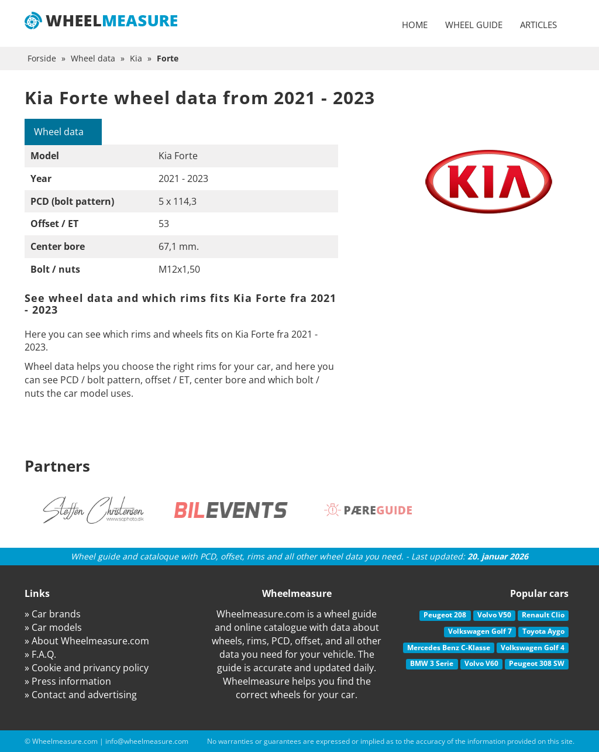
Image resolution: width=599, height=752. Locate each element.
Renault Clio (543, 615)
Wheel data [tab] (59, 131)
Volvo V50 (494, 615)
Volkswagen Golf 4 (532, 648)
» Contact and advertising (81, 694)
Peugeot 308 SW (536, 663)
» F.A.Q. (40, 654)
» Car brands (53, 613)
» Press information (68, 681)
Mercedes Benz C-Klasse (448, 648)
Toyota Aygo (543, 631)
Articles (538, 24)
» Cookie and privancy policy (87, 667)
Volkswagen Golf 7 (480, 631)
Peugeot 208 (445, 615)
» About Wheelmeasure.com (87, 640)
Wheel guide (473, 24)
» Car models (53, 627)
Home (415, 24)
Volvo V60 (481, 663)
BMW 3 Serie (431, 663)
